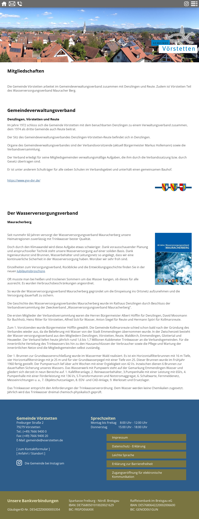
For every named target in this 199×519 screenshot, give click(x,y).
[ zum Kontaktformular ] (33, 449)
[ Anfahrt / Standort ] (31, 453)
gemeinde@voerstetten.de (44, 440)
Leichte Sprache (123, 455)
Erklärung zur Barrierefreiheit (132, 464)
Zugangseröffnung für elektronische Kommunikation (137, 475)
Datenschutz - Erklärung (128, 446)
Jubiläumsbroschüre (31, 271)
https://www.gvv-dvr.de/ (23, 180)
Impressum (120, 437)
